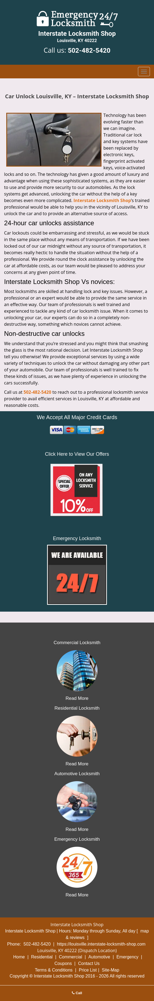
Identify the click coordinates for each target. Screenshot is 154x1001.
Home (19, 957)
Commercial (70, 957)
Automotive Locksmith (77, 773)
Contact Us (89, 963)
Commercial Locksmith (77, 642)
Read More (77, 698)
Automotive (99, 957)
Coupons (63, 963)
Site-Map (110, 970)
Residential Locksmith (76, 708)
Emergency (127, 957)
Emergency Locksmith (77, 839)
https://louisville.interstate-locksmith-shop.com (101, 944)
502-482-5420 (89, 50)
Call (77, 993)
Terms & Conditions (54, 970)
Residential (42, 957)
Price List (88, 970)
